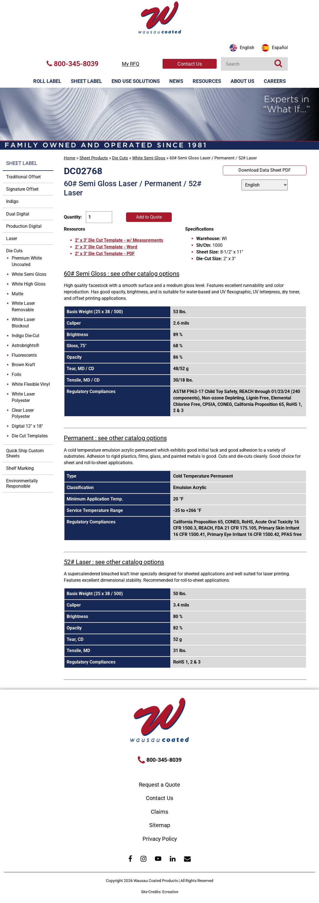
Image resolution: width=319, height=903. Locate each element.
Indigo (12, 201)
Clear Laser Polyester (23, 413)
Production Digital (24, 226)
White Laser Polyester (23, 397)
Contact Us (189, 64)
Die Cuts (120, 158)
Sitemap (159, 825)
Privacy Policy (159, 838)
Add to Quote (149, 217)
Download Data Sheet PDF (264, 170)
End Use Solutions (136, 81)
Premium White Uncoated (27, 261)
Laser (11, 238)
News (176, 81)
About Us (242, 81)
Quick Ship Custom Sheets (25, 453)
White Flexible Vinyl (31, 384)
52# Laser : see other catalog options (114, 562)
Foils (16, 374)
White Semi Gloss (148, 158)
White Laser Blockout (23, 323)
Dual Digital (17, 214)
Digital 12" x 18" (27, 426)
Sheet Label (86, 81)
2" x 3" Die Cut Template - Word (106, 247)
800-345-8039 (72, 64)
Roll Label (47, 81)
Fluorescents (24, 355)
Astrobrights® (25, 345)
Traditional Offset (23, 176)
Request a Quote (159, 784)
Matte (17, 293)
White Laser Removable (23, 306)
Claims (159, 811)
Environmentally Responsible (22, 483)
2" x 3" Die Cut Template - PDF (105, 253)
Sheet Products (93, 158)
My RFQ (130, 64)
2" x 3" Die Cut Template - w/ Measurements (119, 240)
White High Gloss (28, 284)
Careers (275, 81)
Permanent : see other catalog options (115, 438)
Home (69, 158)
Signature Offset (22, 189)
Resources (207, 81)
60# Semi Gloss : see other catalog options (121, 273)
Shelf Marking (20, 468)
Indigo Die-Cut (25, 335)
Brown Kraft (23, 364)
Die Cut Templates (30, 436)
